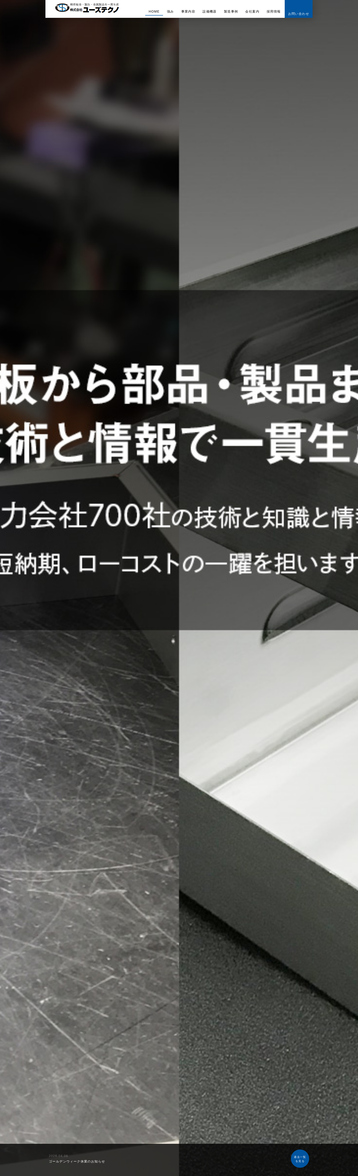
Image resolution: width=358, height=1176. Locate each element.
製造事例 (231, 11)
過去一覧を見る (300, 1159)
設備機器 (210, 11)
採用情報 (274, 11)
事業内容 (188, 11)
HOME (154, 11)
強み (170, 11)
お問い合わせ (298, 14)
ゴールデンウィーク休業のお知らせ (77, 1161)
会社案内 (252, 11)
